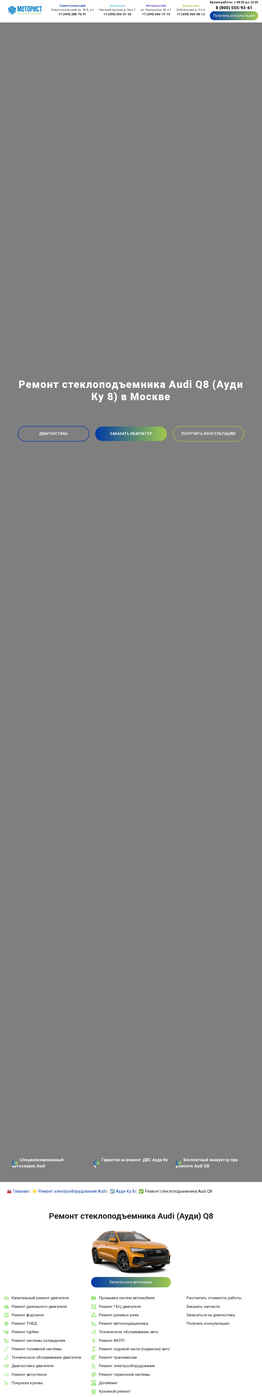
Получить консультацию (234, 16)
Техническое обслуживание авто (128, 1332)
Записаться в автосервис (131, 1282)
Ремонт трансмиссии (118, 1357)
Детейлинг (108, 1383)
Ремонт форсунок (28, 1315)
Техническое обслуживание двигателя (46, 1357)
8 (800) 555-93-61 (234, 7)
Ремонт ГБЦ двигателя (120, 1306)
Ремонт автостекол (29, 1374)
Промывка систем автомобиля (127, 1298)
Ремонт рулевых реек (119, 1315)
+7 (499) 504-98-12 (191, 14)
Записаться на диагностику (210, 1315)
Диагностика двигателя (33, 1366)
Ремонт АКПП (111, 1340)
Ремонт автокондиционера (123, 1323)
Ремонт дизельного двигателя (39, 1306)
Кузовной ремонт (114, 1391)
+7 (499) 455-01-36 (117, 14)
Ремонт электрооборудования (127, 1366)
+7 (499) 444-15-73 (156, 14)
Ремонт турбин (25, 1332)
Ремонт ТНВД (24, 1323)
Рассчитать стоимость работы (214, 1298)
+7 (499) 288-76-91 (72, 14)
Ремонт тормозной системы (124, 1374)
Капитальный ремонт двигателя (40, 1298)
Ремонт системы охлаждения (38, 1340)
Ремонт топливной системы (37, 1349)
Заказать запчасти (203, 1306)
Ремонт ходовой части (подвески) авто (134, 1349)
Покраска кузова (27, 1383)
